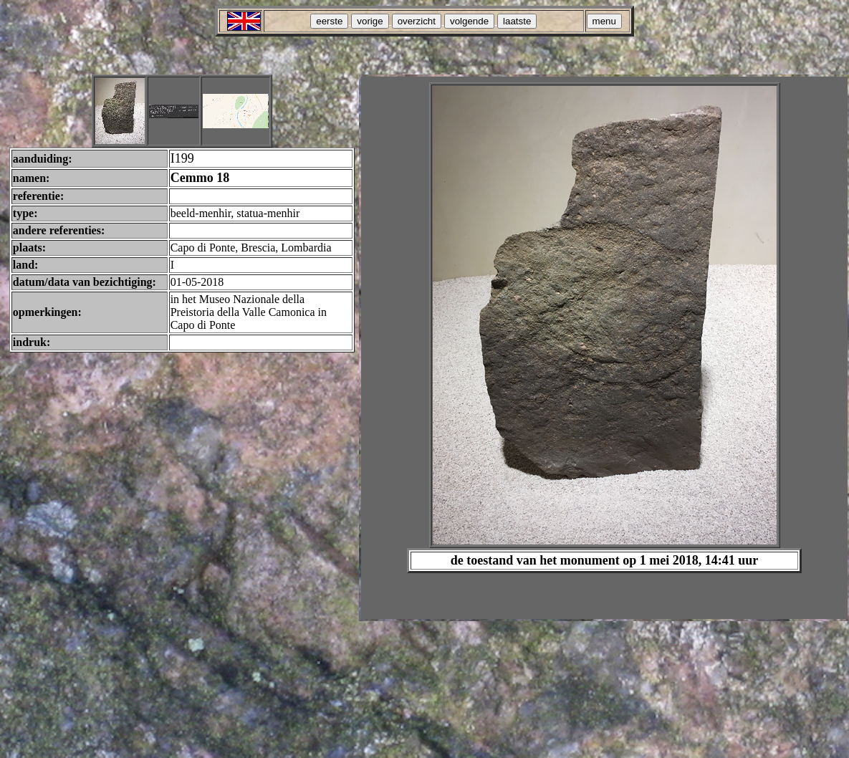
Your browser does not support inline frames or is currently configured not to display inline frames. (604, 348)
